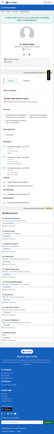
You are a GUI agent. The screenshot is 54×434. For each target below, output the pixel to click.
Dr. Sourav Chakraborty (10, 320)
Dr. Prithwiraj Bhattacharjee (12, 282)
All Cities (6, 376)
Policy (19, 431)
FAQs (5, 396)
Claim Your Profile (9, 385)
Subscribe (47, 422)
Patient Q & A (8, 378)
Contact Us (7, 399)
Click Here (49, 73)
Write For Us (7, 401)
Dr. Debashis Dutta (9, 333)
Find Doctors (7, 373)
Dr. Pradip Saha (8, 256)
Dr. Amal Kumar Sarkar (10, 307)
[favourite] (24, 54)
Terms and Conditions (8, 431)
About (5, 394)
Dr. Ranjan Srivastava (10, 244)
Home (2, 11)
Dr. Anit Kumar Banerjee (11, 218)
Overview (11, 81)
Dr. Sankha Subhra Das (10, 269)
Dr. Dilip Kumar (7, 294)
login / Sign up (47, 2)
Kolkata (8, 11)
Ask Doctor (26, 81)
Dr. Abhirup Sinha (8, 231)
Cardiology (15, 11)
